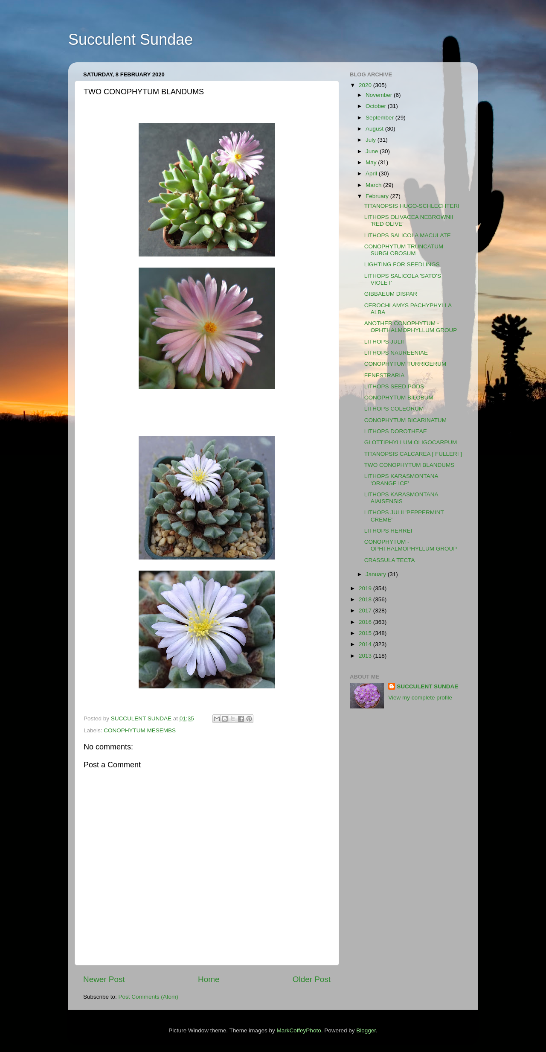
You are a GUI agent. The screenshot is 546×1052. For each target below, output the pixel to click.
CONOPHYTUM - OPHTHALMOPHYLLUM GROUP (410, 545)
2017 (366, 610)
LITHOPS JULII (384, 341)
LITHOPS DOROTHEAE (395, 431)
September (380, 117)
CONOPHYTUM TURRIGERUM (405, 364)
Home (208, 979)
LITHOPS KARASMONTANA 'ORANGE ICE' (401, 479)
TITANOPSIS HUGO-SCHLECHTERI (411, 206)
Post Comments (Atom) (148, 997)
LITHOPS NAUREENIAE (396, 353)
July (372, 140)
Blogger (366, 1030)
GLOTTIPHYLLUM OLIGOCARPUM (410, 442)
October (377, 106)
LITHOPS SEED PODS (394, 386)
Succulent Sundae (130, 39)
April (372, 173)
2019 (366, 588)
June (373, 151)
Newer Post (104, 979)
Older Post (312, 979)
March (374, 185)
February (378, 196)
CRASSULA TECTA (389, 560)
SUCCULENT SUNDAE (427, 686)
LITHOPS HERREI (388, 530)
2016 (366, 622)
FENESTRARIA (384, 375)
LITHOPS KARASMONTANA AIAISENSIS (401, 497)
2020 (366, 85)
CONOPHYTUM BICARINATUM (405, 420)
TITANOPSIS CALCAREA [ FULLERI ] (413, 454)
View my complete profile (420, 697)
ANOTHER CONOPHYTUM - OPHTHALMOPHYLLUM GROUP (410, 326)
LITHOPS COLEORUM (394, 408)
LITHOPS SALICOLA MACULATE (407, 235)
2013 (366, 656)
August (375, 128)
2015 (366, 633)
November (380, 95)
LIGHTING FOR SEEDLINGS (402, 264)
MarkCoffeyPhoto (299, 1030)
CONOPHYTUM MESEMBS (140, 730)
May (372, 162)
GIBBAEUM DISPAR (390, 294)
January (377, 574)
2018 (366, 599)
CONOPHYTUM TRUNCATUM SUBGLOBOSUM (404, 249)
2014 (366, 644)
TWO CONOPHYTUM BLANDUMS (409, 465)
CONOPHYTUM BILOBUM (398, 397)
